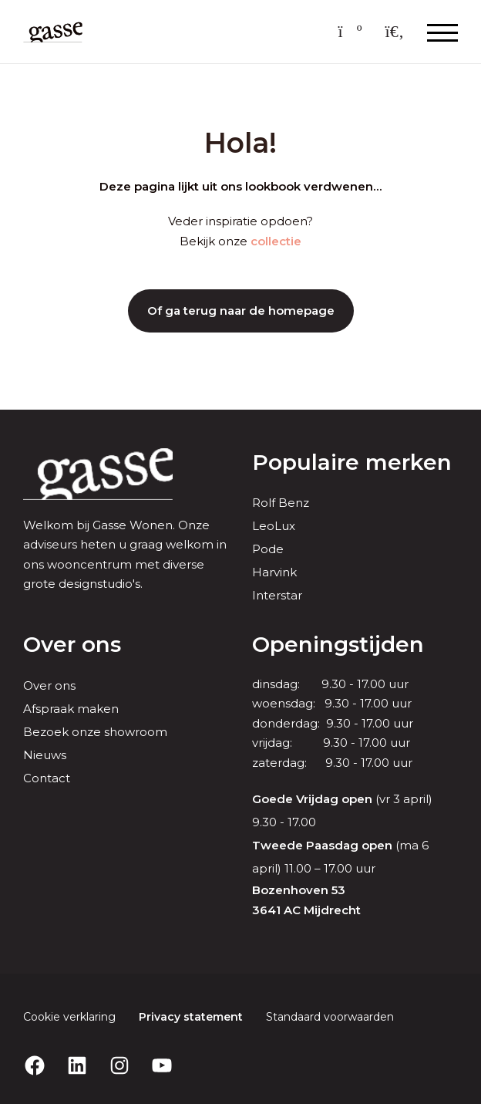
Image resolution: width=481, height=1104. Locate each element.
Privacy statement (191, 1017)
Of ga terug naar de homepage (241, 310)
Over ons (49, 685)
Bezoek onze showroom (95, 731)
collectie (276, 241)
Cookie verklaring (69, 1017)
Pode (268, 549)
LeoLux (273, 525)
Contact (46, 778)
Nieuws (44, 755)
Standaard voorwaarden (330, 1017)
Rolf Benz (280, 502)
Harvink (274, 572)
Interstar (277, 595)
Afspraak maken (71, 708)
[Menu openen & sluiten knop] (442, 32)
